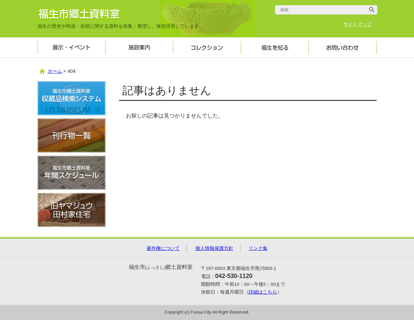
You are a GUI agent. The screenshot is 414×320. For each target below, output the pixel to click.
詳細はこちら (263, 292)
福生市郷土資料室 (79, 14)
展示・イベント (71, 47)
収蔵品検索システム (71, 98)
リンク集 (258, 248)
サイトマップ (357, 24)
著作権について (163, 248)
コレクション (207, 47)
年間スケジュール (71, 173)
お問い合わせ (343, 47)
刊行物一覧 (71, 135)
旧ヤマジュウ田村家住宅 (71, 210)
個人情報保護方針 (214, 248)
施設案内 (139, 47)
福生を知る (275, 47)
